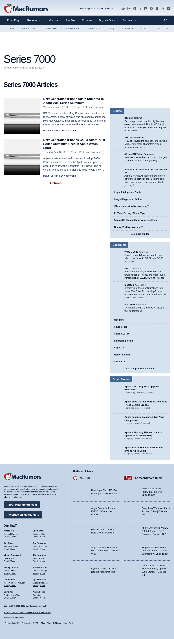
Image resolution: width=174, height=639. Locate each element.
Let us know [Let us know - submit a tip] (106, 8)
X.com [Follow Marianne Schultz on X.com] (42, 573)
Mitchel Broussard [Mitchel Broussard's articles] (12, 555)
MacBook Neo (72, 28)
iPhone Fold (51, 28)
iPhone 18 (127, 28)
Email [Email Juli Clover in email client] (6, 549)
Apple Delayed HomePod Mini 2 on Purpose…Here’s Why (105, 550)
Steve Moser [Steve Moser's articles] (9, 592)
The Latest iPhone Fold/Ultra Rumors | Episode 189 (152, 491)
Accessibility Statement (14, 618)
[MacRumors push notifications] (157, 8)
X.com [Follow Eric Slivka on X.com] (42, 536)
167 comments (68, 175)
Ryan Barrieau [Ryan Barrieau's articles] (40, 579)
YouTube (85, 477)
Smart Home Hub (123, 340)
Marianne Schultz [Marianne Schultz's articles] (41, 567)
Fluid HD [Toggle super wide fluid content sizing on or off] (51, 623)
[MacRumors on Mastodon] (145, 8)
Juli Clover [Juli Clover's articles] (9, 543)
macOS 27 (130, 285)
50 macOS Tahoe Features (139, 154)
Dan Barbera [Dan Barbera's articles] (9, 579)
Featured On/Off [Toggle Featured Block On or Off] (12, 623)
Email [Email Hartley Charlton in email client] (6, 573)
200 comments (68, 130)
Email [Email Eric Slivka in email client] (35, 536)
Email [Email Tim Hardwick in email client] (35, 561)
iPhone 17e (94, 28)
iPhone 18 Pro (29, 28)
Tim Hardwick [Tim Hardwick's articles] (39, 555)
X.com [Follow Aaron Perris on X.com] (42, 597)
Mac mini (119, 319)
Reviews (87, 20)
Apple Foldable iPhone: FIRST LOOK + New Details (103, 511)
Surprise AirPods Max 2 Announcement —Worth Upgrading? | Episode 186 (155, 550)
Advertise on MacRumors (22, 514)
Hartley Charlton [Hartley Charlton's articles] (11, 567)
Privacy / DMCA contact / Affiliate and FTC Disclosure (27, 612)
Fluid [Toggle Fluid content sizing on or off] (43, 623)
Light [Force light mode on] (65, 623)
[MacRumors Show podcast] (123, 8)
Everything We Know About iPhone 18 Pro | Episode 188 (156, 511)
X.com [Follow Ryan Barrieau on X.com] (42, 585)
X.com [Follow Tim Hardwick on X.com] (42, 561)
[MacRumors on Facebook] (134, 8)
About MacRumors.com (21, 504)
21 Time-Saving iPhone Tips (129, 213)
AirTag (111, 28)
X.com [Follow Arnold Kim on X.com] (13, 536)
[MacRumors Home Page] (26, 9)
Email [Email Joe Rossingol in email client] (35, 549)
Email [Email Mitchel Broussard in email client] (6, 561)
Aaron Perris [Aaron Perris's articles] (39, 592)
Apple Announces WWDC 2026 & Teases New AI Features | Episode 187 (155, 530)
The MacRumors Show (147, 477)
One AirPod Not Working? (128, 227)
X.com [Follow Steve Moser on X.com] (13, 597)
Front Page (13, 20)
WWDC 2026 (131, 251)
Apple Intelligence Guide (127, 192)
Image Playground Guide (128, 199)
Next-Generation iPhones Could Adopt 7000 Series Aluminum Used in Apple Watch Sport (71, 144)
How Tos (70, 20)
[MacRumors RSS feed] (163, 8)
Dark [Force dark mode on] (71, 623)
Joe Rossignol (96, 107)
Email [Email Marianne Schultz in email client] (35, 573)
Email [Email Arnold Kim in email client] (6, 536)
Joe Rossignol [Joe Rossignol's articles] (40, 543)
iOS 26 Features (133, 118)
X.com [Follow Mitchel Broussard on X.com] (13, 561)
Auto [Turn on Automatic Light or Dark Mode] (59, 623)
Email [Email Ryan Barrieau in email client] (35, 585)
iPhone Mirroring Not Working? (131, 206)
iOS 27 (10, 28)
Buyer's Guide (107, 20)
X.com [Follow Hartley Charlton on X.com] (13, 573)
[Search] (167, 20)
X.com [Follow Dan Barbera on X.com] (13, 585)
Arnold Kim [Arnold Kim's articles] (9, 530)
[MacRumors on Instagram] (129, 8)
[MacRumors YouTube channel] (151, 8)
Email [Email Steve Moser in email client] (6, 597)
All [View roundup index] (168, 28)
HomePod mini (122, 354)
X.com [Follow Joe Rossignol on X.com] (42, 549)
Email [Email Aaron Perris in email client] (35, 597)
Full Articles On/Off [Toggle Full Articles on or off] (30, 623)
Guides (53, 20)
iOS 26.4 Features (134, 137)
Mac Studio (130, 304)
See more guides (140, 234)
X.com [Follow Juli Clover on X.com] (13, 549)
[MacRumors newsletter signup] (168, 8)
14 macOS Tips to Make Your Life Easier (136, 220)
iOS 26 (144, 28)
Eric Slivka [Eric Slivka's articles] (38, 530)
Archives (55, 183)
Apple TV (119, 347)
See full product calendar (140, 368)
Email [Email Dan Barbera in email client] (6, 585)
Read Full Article (51, 130)
